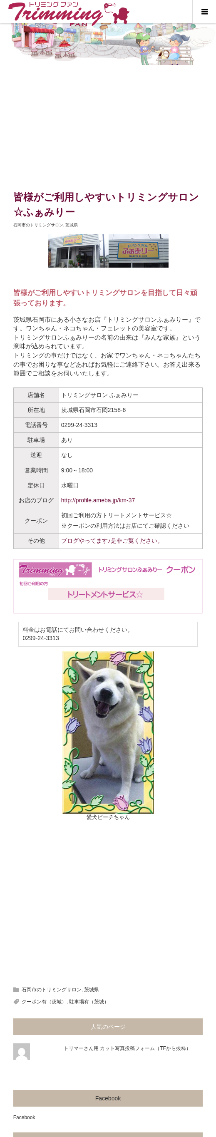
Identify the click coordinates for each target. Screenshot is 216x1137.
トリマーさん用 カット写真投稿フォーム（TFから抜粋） (127, 1048)
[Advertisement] (108, 127)
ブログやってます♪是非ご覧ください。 (112, 540)
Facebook (108, 1098)
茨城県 (71, 225)
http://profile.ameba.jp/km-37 (98, 500)
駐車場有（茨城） (89, 1002)
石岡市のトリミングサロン (38, 225)
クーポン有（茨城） (44, 1002)
